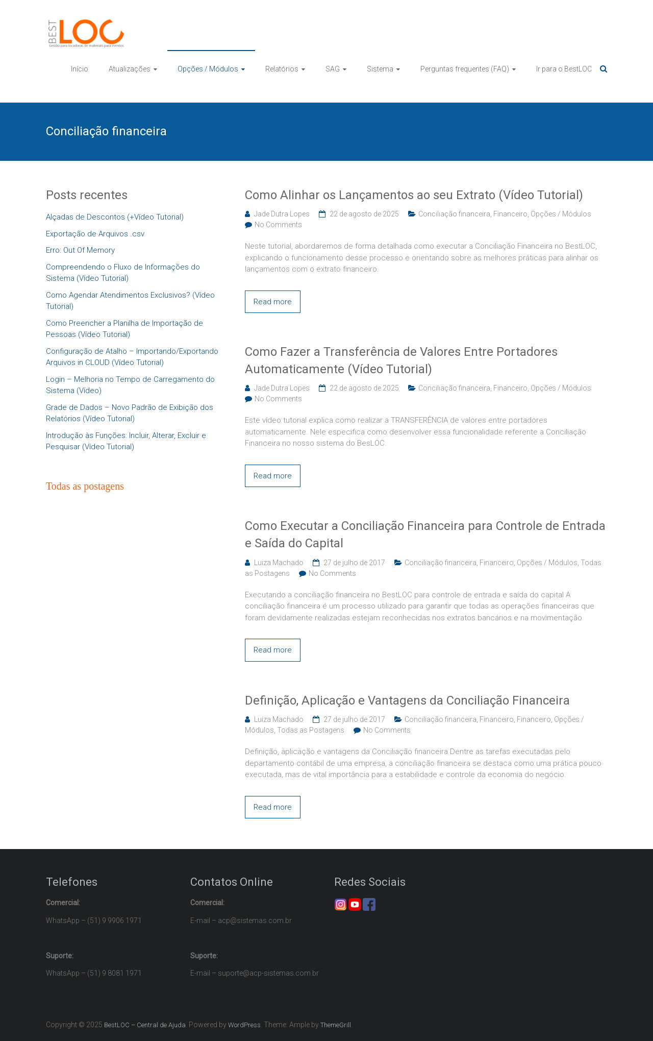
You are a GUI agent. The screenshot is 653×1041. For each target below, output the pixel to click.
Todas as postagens (85, 486)
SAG (332, 69)
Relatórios (281, 69)
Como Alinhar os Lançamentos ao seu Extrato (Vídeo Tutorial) (414, 195)
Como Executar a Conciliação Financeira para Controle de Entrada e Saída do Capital (425, 534)
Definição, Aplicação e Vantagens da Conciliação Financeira (407, 700)
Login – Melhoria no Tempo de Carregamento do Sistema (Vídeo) (130, 385)
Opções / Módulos (208, 69)
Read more (273, 301)
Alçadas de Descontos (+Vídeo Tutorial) (115, 217)
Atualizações (129, 69)
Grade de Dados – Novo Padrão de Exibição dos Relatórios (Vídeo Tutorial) (129, 413)
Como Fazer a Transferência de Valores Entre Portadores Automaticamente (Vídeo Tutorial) (401, 360)
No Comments (278, 225)
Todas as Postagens (310, 730)
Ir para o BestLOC (564, 69)
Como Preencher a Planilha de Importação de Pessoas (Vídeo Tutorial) (124, 329)
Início (79, 69)
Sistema (380, 69)
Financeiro (510, 214)
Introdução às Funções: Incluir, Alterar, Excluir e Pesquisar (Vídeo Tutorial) (126, 441)
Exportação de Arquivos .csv (95, 233)
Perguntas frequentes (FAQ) (464, 69)
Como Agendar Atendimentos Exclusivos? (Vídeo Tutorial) (130, 300)
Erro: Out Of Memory (80, 250)
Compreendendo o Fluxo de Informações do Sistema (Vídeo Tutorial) (123, 272)
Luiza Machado (279, 563)
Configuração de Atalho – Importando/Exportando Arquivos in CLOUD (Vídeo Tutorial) (132, 357)
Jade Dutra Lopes (282, 214)
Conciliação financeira (454, 214)
